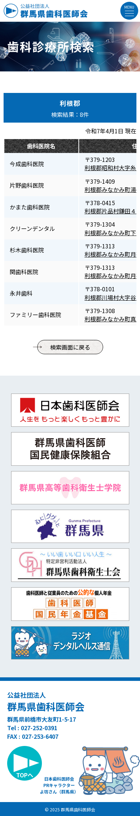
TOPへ (24, 775)
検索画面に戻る (70, 347)
